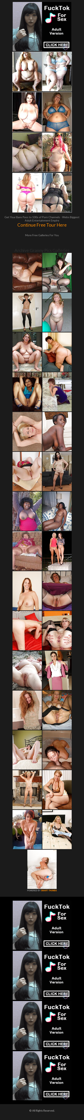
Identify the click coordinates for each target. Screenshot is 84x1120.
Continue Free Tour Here (42, 225)
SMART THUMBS (49, 890)
